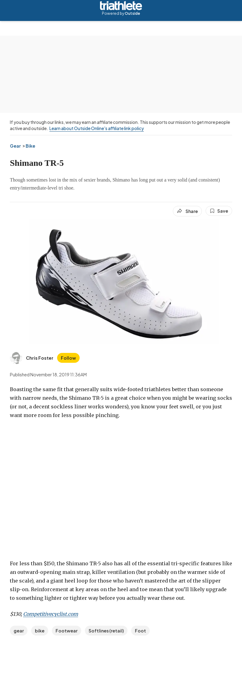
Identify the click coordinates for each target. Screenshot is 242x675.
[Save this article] (219, 211)
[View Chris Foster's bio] (31, 358)
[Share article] (187, 211)
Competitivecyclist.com (50, 614)
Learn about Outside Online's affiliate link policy (96, 128)
